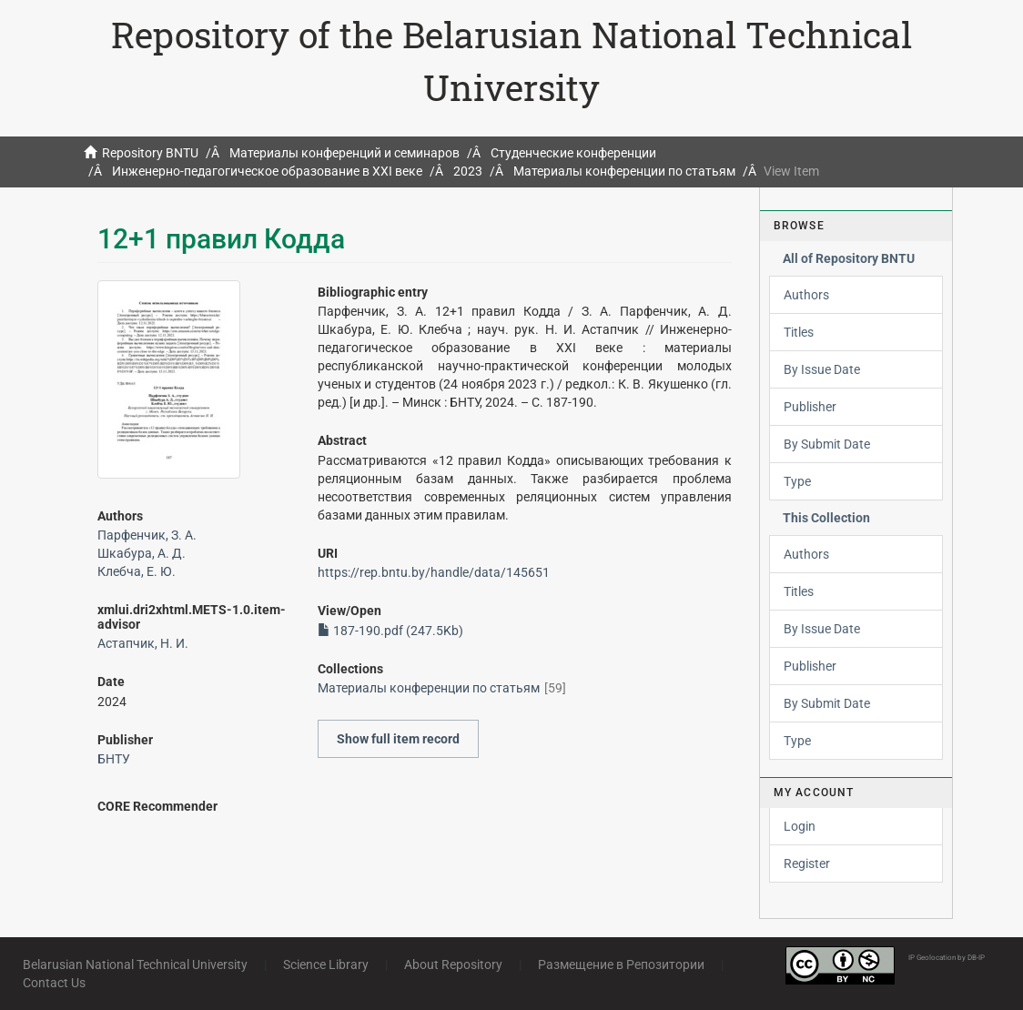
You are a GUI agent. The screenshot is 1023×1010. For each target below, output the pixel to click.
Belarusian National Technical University (135, 964)
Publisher (810, 406)
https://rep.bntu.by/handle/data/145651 (434, 572)
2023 (467, 171)
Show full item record (398, 739)
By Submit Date (827, 444)
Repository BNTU (150, 153)
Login (799, 826)
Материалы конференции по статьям (624, 171)
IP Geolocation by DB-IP (946, 958)
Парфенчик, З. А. (147, 535)
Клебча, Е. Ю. (136, 571)
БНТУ (113, 759)
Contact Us (54, 982)
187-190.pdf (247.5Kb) (390, 630)
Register (807, 863)
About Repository (453, 964)
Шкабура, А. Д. (141, 553)
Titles (799, 332)
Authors (806, 295)
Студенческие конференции (573, 153)
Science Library (326, 964)
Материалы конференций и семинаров (344, 153)
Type (797, 481)
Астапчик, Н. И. (142, 643)
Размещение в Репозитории (621, 964)
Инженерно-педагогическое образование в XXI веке (267, 171)
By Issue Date (822, 369)
